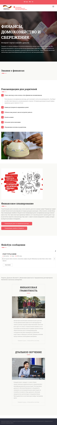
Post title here (9, 254)
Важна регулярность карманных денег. (17, 107)
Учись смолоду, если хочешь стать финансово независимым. (23, 95)
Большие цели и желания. (13, 122)
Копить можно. (9, 117)
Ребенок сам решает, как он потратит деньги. (18, 112)
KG (32, 1)
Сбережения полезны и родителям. (15, 127)
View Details (8, 265)
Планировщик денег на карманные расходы (17, 223)
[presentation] (2, 258)
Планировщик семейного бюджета (14, 228)
